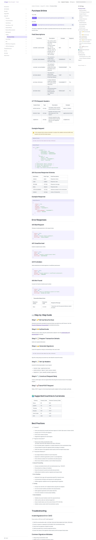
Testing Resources (10, 50)
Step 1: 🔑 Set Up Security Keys (84, 32)
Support (80, 60)
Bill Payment (8, 33)
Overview (11, 17)
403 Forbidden (82, 26)
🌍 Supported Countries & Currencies (83, 50)
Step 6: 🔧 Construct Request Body (85, 44)
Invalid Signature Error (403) (85, 56)
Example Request (82, 14)
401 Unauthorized (82, 24)
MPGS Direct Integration (11, 45)
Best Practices (81, 52)
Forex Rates (11, 40)
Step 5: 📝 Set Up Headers (84, 41)
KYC (11, 42)
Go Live (10, 52)
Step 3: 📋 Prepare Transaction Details (83, 37)
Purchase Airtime (10, 37)
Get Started (10, 8)
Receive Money (11, 27)
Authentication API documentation (59, 297)
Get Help (10, 55)
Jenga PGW (10, 13)
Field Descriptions (82, 10)
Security (5, 10)
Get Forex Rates (69, 526)
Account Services (11, 20)
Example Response (83, 19)
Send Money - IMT (11, 24)
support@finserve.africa (31, 518)
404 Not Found (82, 28)
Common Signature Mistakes (85, 58)
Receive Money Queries (11, 30)
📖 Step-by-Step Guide (83, 29)
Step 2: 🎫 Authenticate (84, 34)
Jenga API (10, 15)
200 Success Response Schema (84, 16)
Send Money (11, 22)
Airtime (11, 35)
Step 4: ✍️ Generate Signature (85, 39)
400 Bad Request (82, 22)
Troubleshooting (81, 54)
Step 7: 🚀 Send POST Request (83, 47)
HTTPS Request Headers (84, 12)
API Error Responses (11, 48)
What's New (6, 57)
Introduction (6, 6)
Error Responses (81, 20)
